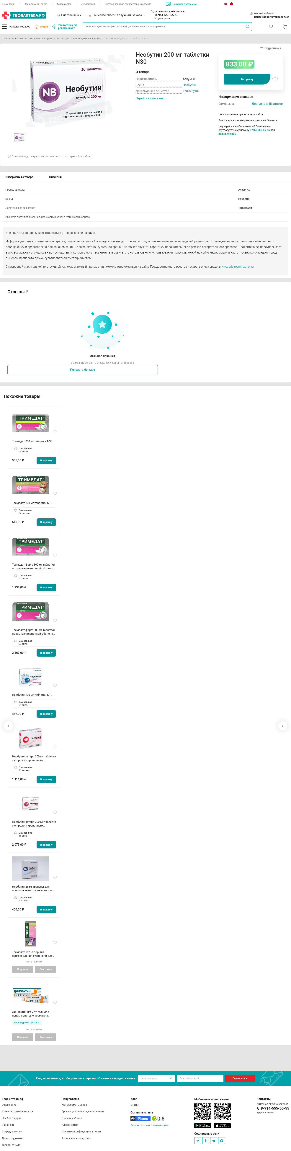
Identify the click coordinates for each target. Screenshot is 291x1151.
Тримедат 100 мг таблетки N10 (32, 503)
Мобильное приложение (211, 1099)
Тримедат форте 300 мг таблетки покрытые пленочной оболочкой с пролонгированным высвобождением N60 (34, 632)
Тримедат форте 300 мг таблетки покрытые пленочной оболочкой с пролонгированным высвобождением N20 (34, 566)
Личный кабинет (72, 1118)
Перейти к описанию (150, 98)
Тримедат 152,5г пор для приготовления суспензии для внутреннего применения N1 (32, 954)
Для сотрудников (12, 1138)
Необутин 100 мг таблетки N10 (32, 695)
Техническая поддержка (76, 1138)
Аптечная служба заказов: (170, 11)
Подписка (22, 969)
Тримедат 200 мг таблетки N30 (32, 441)
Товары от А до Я (12, 1144)
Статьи (134, 1104)
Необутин (189, 85)
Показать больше (82, 369)
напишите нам (227, 133)
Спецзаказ (46, 969)
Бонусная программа (181, 4)
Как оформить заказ (35, 4)
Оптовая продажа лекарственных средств (128, 4)
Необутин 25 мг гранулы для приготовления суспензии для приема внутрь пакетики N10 (32, 888)
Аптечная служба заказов (18, 1111)
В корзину (247, 79)
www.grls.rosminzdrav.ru (237, 266)
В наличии (55, 177)
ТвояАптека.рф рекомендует (64, 27)
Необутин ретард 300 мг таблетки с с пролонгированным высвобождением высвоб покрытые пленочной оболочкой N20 (34, 758)
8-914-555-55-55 (166, 15)
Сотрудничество (12, 1131)
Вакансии (8, 1124)
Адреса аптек (64, 4)
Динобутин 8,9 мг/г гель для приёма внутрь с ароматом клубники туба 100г (30, 1013)
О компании (8, 4)
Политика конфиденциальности (81, 1131)
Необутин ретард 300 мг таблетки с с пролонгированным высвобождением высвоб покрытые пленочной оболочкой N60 (34, 823)
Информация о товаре (19, 177)
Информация (88, 4)
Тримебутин (191, 91)
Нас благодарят (11, 1118)
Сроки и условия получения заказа (83, 1111)
